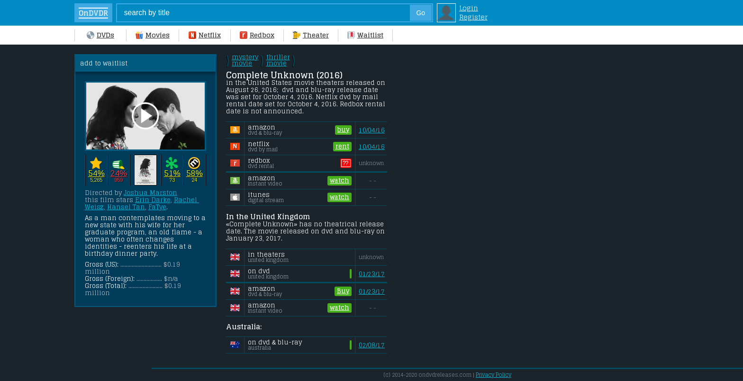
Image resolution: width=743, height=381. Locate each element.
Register (473, 17)
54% (96, 173)
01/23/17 (372, 274)
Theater (311, 35)
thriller (278, 60)
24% (118, 173)
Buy (343, 291)
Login (468, 8)
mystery (245, 60)
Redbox (257, 35)
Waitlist (365, 35)
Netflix (205, 35)
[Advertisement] (470, 196)
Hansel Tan (126, 207)
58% (194, 173)
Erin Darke (153, 200)
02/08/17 (372, 345)
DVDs (100, 35)
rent (342, 146)
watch (339, 181)
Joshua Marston (150, 192)
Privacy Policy (493, 375)
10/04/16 (372, 130)
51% (172, 173)
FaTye (157, 207)
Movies (153, 35)
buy (343, 130)
